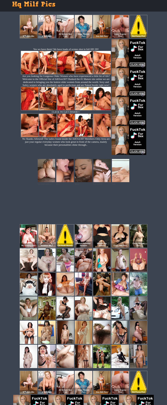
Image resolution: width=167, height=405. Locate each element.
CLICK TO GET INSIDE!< (66, 111)
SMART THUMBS (87, 395)
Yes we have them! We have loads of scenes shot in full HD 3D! (66, 49)
